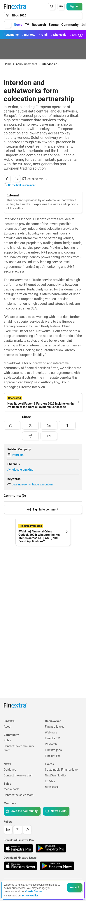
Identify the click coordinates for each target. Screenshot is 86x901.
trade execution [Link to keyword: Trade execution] (42, 484)
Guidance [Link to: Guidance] (10, 769)
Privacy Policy (30, 895)
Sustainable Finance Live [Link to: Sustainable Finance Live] (61, 769)
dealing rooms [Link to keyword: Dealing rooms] (21, 484)
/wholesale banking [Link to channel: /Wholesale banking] (20, 469)
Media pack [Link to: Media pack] (11, 789)
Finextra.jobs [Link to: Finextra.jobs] (53, 750)
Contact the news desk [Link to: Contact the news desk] (18, 775)
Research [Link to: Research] (51, 744)
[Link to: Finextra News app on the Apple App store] (20, 865)
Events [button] (54, 25)
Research (39, 25)
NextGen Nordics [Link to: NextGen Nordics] (56, 775)
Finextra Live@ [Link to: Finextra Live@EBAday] (54, 726)
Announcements (26, 64)
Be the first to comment (22, 185)
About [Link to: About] (7, 726)
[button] (7, 24)
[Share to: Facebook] (67, 425)
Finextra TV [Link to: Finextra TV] (52, 738)
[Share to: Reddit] (30, 435)
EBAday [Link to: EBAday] (50, 781)
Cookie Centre (33, 891)
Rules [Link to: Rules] (7, 740)
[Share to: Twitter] (30, 425)
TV (27, 25)
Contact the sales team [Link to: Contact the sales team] (19, 795)
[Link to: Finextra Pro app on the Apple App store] (18, 848)
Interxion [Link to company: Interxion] (18, 455)
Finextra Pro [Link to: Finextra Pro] (53, 756)
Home (7, 64)
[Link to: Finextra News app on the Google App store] (57, 865)
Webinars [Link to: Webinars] (51, 732)
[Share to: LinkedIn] (16, 178)
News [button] (18, 25)
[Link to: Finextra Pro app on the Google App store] (51, 848)
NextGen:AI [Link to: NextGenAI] (52, 787)
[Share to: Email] (49, 435)
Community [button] (70, 25)
